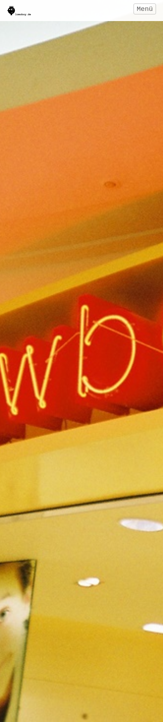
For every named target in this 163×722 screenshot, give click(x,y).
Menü (145, 9)
